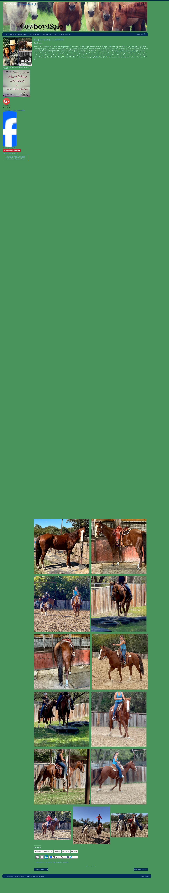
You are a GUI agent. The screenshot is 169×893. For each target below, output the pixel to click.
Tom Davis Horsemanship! (62, 34)
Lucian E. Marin (19, 876)
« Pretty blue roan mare (41, 869)
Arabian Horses (10, 159)
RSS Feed (140, 34)
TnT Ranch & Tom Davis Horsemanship (14, 110)
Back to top (144, 876)
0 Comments (58, 40)
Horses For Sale (34, 34)
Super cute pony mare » (140, 869)
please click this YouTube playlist (126, 51)
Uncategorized (64, 862)
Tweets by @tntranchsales (10, 153)
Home (6, 34)
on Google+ (7, 107)
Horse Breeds (13, 156)
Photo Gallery (46, 34)
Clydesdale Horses (19, 159)
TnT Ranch (6, 106)
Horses (8, 156)
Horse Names (21, 156)
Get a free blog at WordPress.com (35, 876)
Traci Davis (10, 4)
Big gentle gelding (42, 40)
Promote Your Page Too (9, 148)
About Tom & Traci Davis (18, 34)
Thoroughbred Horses (19, 157)
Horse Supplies (9, 157)
